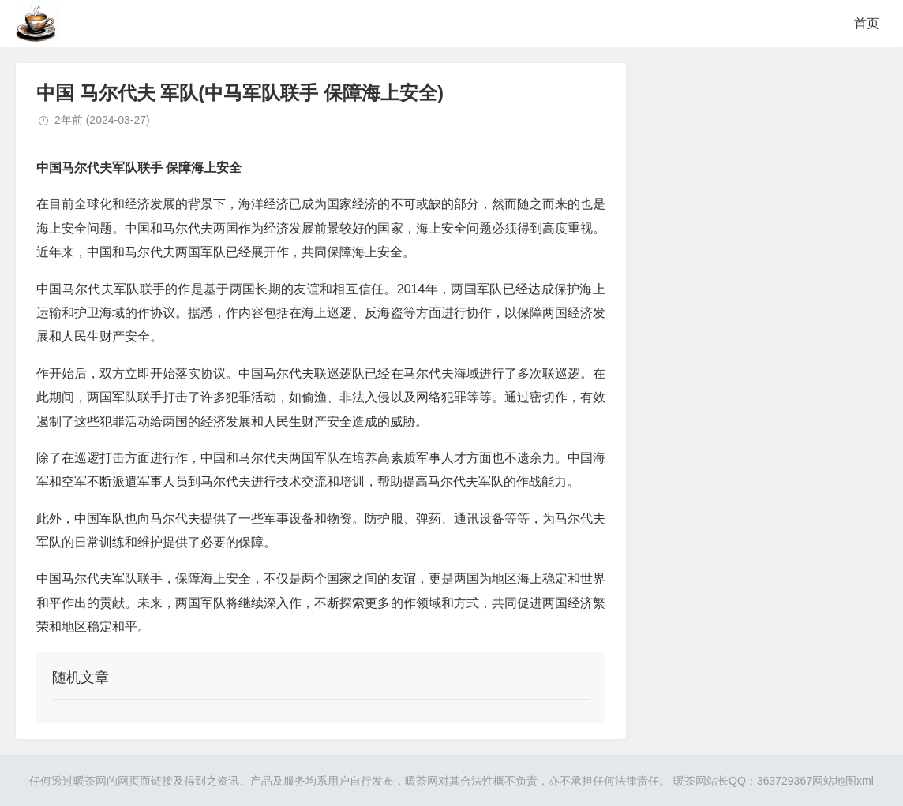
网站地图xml (843, 780)
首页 (866, 23)
